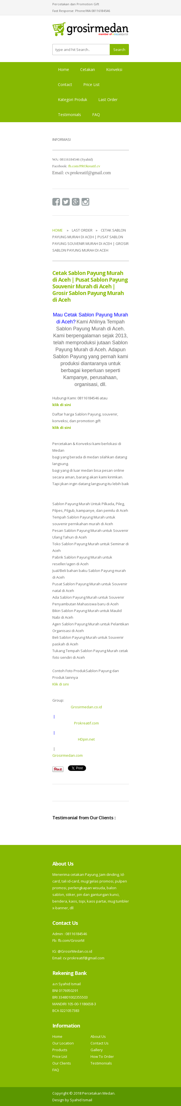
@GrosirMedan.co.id (75, 951)
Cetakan (87, 69)
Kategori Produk (72, 99)
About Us (98, 1036)
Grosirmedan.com (67, 755)
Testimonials (69, 114)
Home (63, 69)
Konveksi (114, 69)
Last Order (108, 99)
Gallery (96, 1049)
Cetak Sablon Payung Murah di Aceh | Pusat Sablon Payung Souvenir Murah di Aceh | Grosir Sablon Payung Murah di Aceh (90, 286)
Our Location (63, 1043)
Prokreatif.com (86, 723)
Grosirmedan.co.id (86, 706)
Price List (91, 84)
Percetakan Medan (98, 1093)
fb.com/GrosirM (70, 940)
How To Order (102, 1056)
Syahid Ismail (81, 1099)
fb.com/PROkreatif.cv (84, 166)
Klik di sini (60, 684)
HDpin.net (86, 739)
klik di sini (61, 427)
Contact (65, 84)
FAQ (96, 114)
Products (59, 1049)
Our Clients (61, 1063)
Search (119, 49)
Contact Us (99, 1043)
